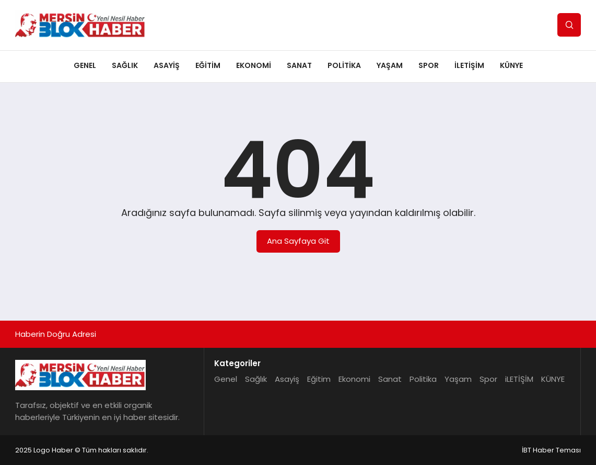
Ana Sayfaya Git (298, 240)
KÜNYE (511, 65)
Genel (85, 65)
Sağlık (125, 65)
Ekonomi (253, 65)
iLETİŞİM (469, 65)
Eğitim (207, 65)
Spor (428, 65)
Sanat (299, 65)
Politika (344, 65)
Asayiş (167, 65)
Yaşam (390, 65)
